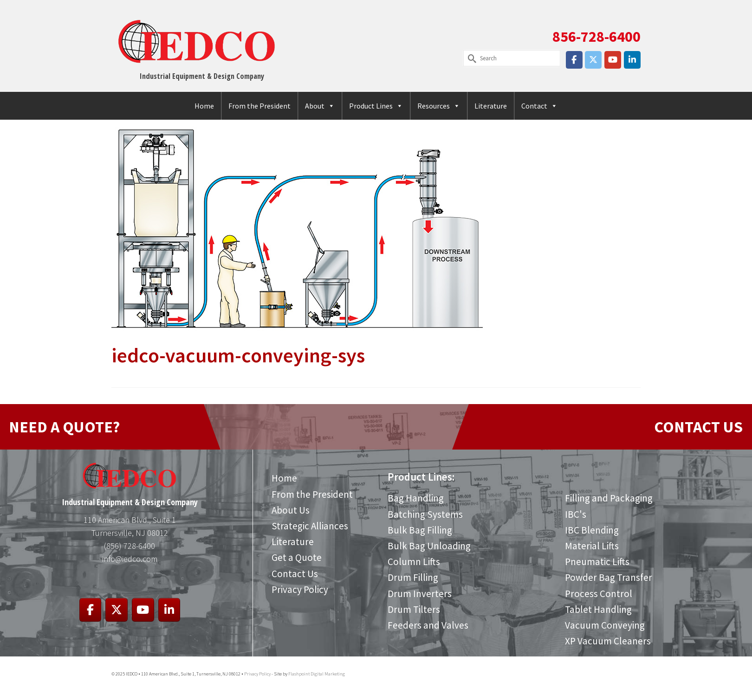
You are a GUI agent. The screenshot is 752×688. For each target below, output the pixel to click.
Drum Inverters (420, 593)
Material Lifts (592, 546)
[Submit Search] (470, 58)
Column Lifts (414, 561)
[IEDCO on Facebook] (574, 60)
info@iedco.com (129, 558)
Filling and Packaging (609, 498)
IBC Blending (592, 530)
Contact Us (295, 573)
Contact (539, 105)
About (320, 105)
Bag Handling (416, 498)
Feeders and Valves (428, 625)
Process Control (598, 593)
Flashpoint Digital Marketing (316, 674)
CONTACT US (698, 427)
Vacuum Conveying (605, 625)
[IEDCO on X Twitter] (593, 60)
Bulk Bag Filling (420, 530)
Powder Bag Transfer (608, 577)
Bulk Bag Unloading (429, 546)
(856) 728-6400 (129, 545)
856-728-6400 (596, 36)
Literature (490, 105)
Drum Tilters (414, 609)
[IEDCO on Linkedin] (632, 60)
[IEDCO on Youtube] (612, 60)
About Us (291, 510)
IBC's (575, 514)
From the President (259, 105)
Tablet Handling (598, 609)
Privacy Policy (300, 589)
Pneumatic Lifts (597, 561)
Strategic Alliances (310, 526)
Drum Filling (413, 577)
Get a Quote (297, 557)
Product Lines (376, 105)
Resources (438, 105)
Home (204, 105)
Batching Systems (425, 514)
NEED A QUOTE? (64, 427)
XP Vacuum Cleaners (608, 641)
